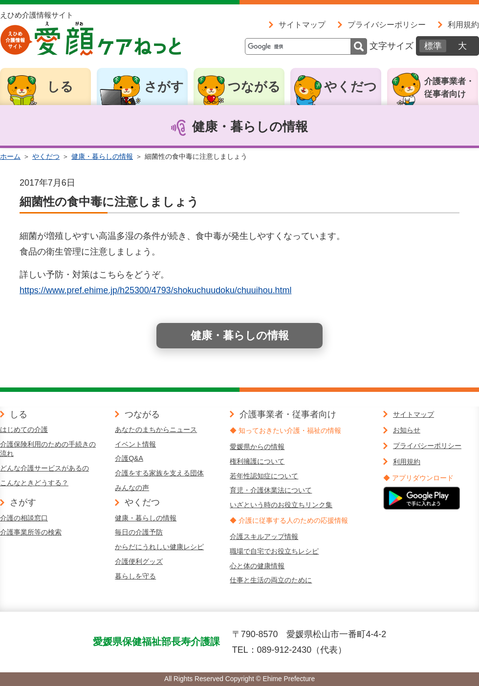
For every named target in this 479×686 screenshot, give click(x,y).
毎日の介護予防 (139, 532)
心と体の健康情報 (257, 566)
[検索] (306, 46)
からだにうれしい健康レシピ (159, 547)
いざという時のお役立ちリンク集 (281, 505)
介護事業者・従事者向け (449, 88)
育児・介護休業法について (271, 490)
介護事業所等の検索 (31, 532)
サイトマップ (302, 24)
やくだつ (350, 86)
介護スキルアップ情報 (264, 536)
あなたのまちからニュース (156, 429)
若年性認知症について (264, 476)
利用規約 (463, 24)
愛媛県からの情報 (257, 446)
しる (60, 86)
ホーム (10, 156)
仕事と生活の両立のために (271, 580)
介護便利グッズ (139, 561)
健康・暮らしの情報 (102, 156)
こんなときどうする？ (34, 483)
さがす (164, 86)
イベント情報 (135, 444)
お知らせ (406, 430)
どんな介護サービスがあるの (44, 468)
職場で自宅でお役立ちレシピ (274, 551)
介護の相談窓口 (24, 518)
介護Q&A (129, 458)
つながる (254, 86)
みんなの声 (132, 488)
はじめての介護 (24, 429)
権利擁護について (257, 461)
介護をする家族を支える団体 (159, 473)
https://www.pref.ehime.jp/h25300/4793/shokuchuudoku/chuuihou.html (155, 290)
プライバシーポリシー (387, 24)
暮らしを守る (135, 576)
